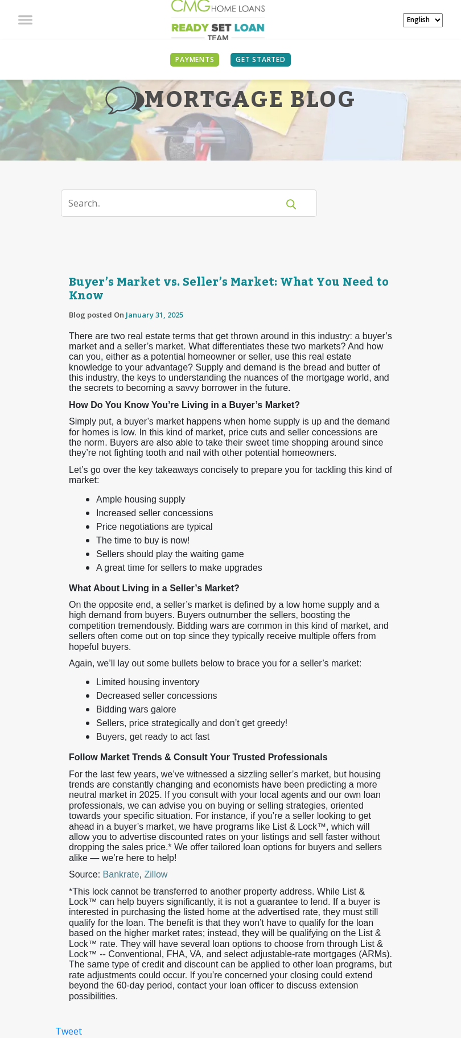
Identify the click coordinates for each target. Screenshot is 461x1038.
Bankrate (121, 874)
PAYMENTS (194, 59)
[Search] (176, 203)
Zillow (156, 874)
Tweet (68, 1031)
